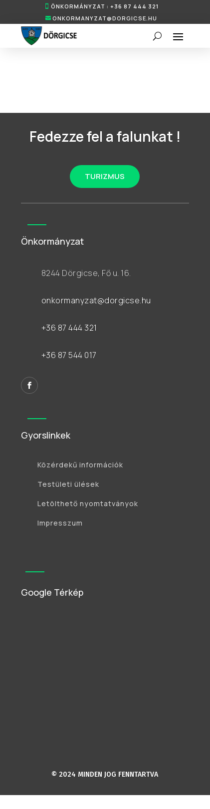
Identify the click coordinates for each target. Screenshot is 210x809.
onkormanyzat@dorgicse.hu (104, 18)
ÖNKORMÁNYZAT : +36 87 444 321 (105, 6)
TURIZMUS (105, 176)
